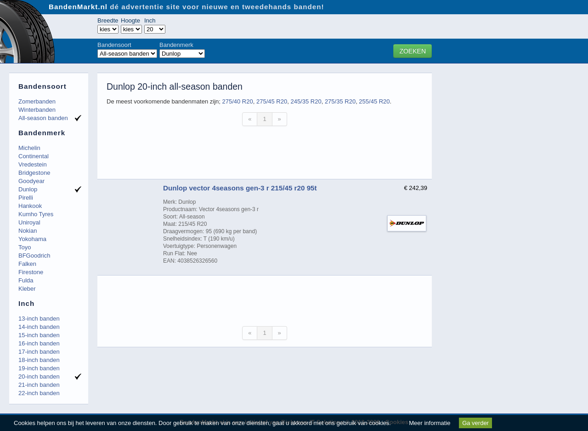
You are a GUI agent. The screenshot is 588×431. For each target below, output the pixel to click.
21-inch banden (39, 384)
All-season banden (43, 118)
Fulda (26, 280)
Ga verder (475, 423)
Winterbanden (37, 109)
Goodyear (31, 181)
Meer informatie (429, 423)
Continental (33, 156)
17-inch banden (39, 351)
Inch (150, 20)
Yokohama (32, 239)
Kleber (27, 288)
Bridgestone (34, 172)
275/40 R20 (237, 101)
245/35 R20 (305, 101)
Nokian (27, 230)
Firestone (30, 272)
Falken (27, 263)
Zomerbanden (37, 101)
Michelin (29, 147)
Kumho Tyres (35, 214)
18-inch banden (39, 359)
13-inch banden (39, 318)
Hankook (30, 205)
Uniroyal (29, 222)
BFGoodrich (34, 255)
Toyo (24, 247)
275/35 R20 (340, 101)
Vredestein (32, 164)
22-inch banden (39, 393)
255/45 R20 (374, 101)
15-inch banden (39, 335)
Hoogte (130, 20)
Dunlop (27, 189)
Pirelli (25, 197)
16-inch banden (39, 343)
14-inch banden (39, 326)
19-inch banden (39, 368)
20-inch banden (39, 376)
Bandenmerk (176, 44)
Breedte (108, 20)
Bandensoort (114, 44)
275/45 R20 (271, 101)
